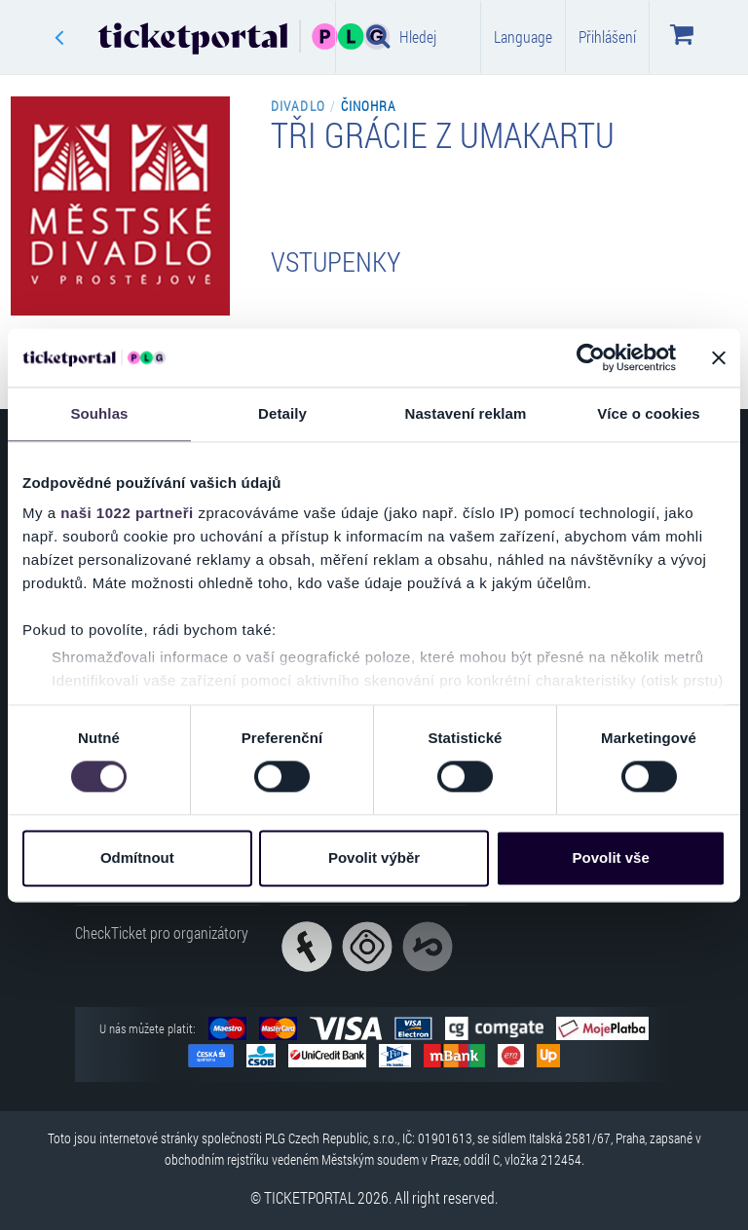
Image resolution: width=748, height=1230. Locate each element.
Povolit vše (611, 857)
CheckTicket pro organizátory (161, 932)
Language (523, 36)
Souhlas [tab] (99, 413)
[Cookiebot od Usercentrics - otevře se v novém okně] (590, 357)
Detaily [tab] (282, 413)
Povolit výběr (374, 857)
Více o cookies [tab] (648, 413)
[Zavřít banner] (719, 357)
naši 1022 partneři (127, 512)
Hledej (401, 36)
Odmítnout (137, 857)
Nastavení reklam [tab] (465, 413)
